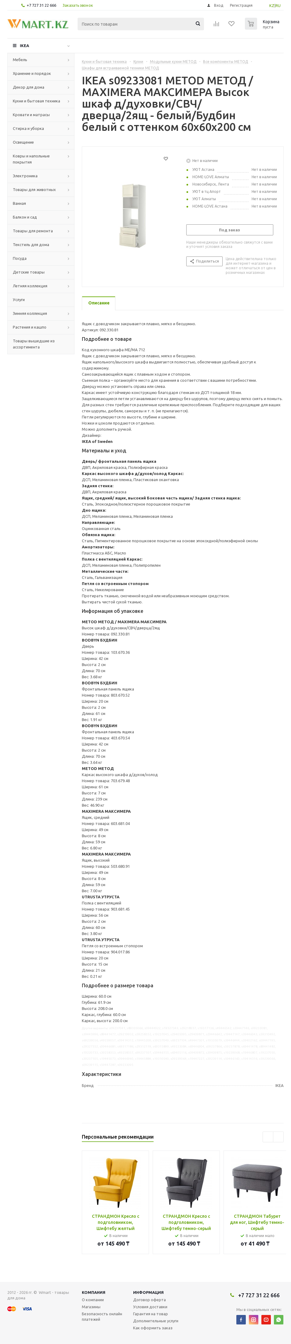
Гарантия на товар (150, 1314)
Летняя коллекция (30, 286)
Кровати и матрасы (31, 114)
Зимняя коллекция (30, 313)
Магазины (91, 1307)
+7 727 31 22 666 (41, 5)
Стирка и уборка (28, 128)
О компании (93, 1300)
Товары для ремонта (33, 231)
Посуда (20, 258)
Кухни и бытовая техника (36, 101)
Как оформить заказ (153, 1328)
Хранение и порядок (32, 73)
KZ (272, 5)
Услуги (19, 299)
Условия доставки (150, 1307)
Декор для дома (28, 87)
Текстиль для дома (31, 244)
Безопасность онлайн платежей (102, 1316)
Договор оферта (149, 1300)
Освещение (23, 142)
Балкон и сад (25, 217)
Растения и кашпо (29, 327)
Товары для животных (34, 189)
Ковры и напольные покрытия (31, 159)
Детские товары (29, 272)
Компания (93, 1292)
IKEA (24, 45)
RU (278, 5)
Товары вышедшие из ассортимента (34, 344)
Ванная (19, 203)
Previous (268, 1137)
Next (278, 1137)
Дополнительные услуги (155, 1321)
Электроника (25, 176)
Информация (148, 1292)
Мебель (20, 59)
